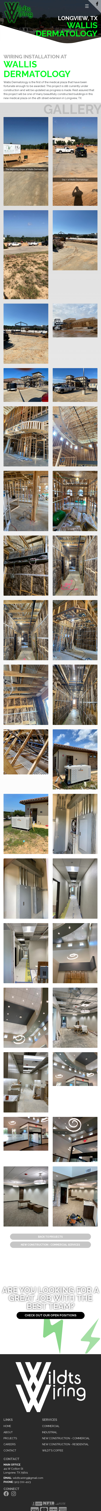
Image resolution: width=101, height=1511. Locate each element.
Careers (10, 1444)
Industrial (49, 1432)
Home (7, 1426)
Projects (10, 1438)
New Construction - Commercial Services (50, 1244)
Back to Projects (50, 1236)
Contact (10, 1450)
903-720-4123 (22, 1482)
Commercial (50, 1426)
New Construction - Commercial (66, 1438)
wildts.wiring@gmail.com (28, 1478)
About (8, 1432)
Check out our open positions (50, 1315)
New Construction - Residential (65, 1444)
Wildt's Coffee (52, 1450)
